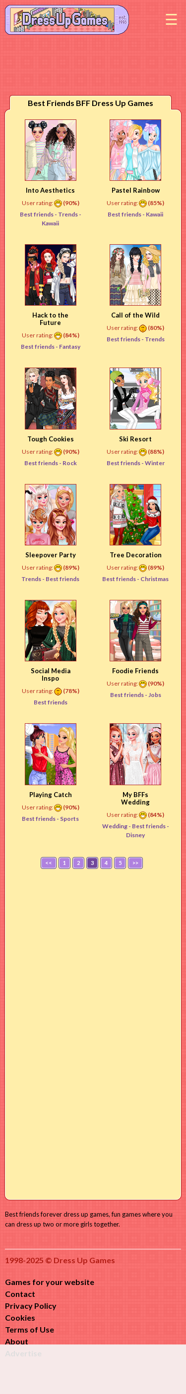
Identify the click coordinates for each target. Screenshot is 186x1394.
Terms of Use (29, 1329)
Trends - (33, 579)
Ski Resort (135, 439)
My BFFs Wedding (135, 798)
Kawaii (154, 214)
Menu (171, 20)
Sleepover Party (50, 555)
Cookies (20, 1317)
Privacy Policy (31, 1305)
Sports (69, 818)
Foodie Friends (135, 671)
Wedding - (117, 826)
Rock (69, 463)
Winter (155, 463)
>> (135, 862)
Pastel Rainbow (136, 190)
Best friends (62, 579)
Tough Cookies (50, 439)
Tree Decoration (136, 555)
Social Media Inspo (50, 674)
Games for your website (49, 1282)
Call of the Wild (135, 315)
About (16, 1341)
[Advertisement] (93, 1031)
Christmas (154, 579)
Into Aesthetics (50, 190)
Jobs (154, 694)
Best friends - (39, 214)
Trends (68, 214)
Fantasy (69, 346)
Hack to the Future (50, 318)
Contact (20, 1293)
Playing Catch (50, 795)
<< (48, 862)
